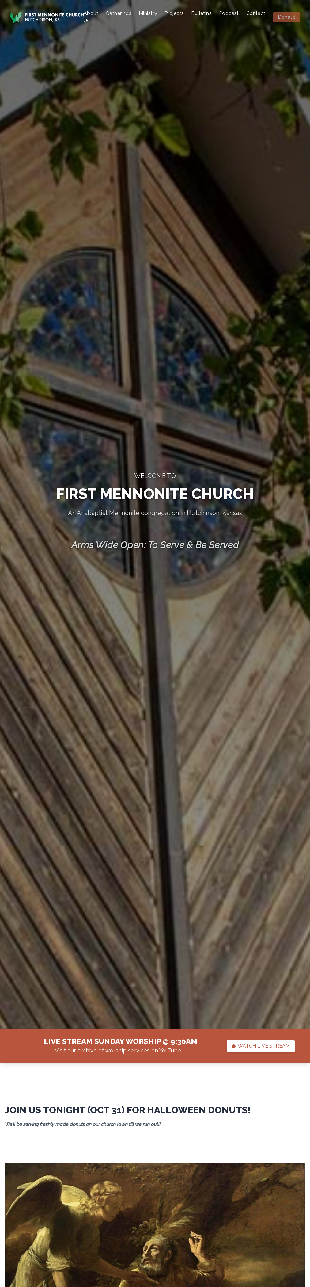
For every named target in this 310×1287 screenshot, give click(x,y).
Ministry (148, 13)
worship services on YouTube (143, 1050)
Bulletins (201, 13)
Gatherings (118, 13)
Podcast (229, 13)
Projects (174, 13)
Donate (286, 17)
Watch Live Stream (261, 1046)
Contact (256, 13)
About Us (91, 17)
